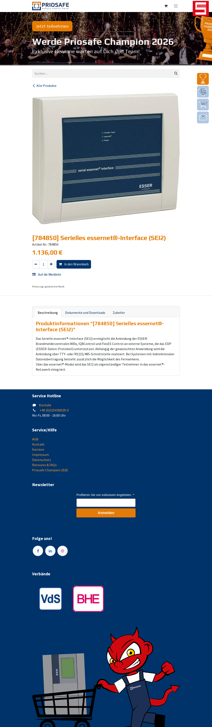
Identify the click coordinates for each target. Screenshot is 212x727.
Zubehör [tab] (119, 312)
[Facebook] (38, 551)
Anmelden (106, 513)
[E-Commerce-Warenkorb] (166, 6)
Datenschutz (41, 460)
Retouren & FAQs (44, 465)
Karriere (38, 449)
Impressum (40, 454)
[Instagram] (62, 551)
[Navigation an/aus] (176, 6)
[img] (203, 79)
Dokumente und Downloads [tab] (85, 312)
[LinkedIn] (50, 551)
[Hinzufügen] (51, 264)
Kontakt (45, 405)
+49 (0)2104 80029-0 (54, 410)
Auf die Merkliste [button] (46, 274)
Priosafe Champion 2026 (50, 470)
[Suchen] (176, 73)
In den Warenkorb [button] (74, 264)
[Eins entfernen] (35, 264)
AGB (35, 439)
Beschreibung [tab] (48, 312)
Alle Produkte (44, 85)
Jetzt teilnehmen (52, 26)
